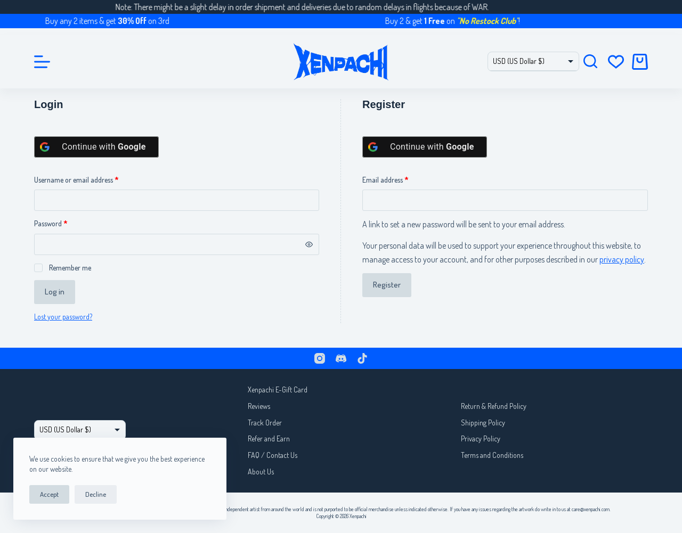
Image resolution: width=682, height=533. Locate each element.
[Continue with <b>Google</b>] (96, 147)
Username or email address (89, 179)
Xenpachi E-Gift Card (277, 389)
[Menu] (42, 62)
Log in (54, 291)
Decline (95, 494)
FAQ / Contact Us (272, 455)
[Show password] (309, 244)
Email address (398, 179)
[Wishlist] (616, 62)
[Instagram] (319, 358)
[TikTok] (362, 358)
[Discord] (341, 358)
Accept (49, 494)
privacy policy (621, 259)
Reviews (259, 406)
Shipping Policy (483, 422)
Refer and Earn (269, 438)
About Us (261, 471)
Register (387, 285)
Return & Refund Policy (493, 406)
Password (63, 222)
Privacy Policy (480, 438)
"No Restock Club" (494, 20)
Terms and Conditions (492, 455)
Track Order (265, 422)
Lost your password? (63, 316)
